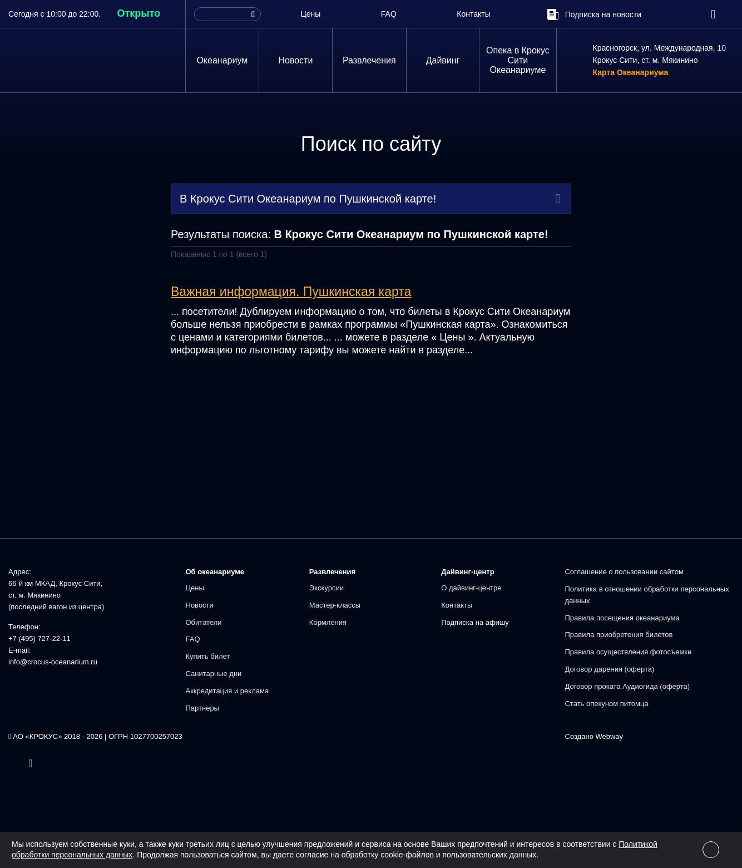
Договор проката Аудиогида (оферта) (627, 686)
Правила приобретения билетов (618, 634)
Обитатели (204, 622)
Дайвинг (443, 60)
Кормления (328, 622)
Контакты (473, 13)
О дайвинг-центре (471, 588)
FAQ (389, 13)
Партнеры (202, 708)
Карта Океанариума (631, 72)
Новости (295, 60)
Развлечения (369, 60)
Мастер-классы (334, 605)
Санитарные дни (214, 673)
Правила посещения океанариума (622, 618)
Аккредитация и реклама (227, 691)
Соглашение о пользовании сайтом (624, 572)
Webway (609, 736)
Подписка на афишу (475, 622)
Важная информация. (291, 291)
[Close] (711, 849)
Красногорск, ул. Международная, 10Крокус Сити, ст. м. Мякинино (659, 54)
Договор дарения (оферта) (609, 669)
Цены (310, 13)
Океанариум (222, 60)
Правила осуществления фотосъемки (628, 652)
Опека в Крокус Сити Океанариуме (518, 60)
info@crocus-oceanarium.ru (52, 662)
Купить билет (208, 656)
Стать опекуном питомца (606, 703)
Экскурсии (326, 588)
